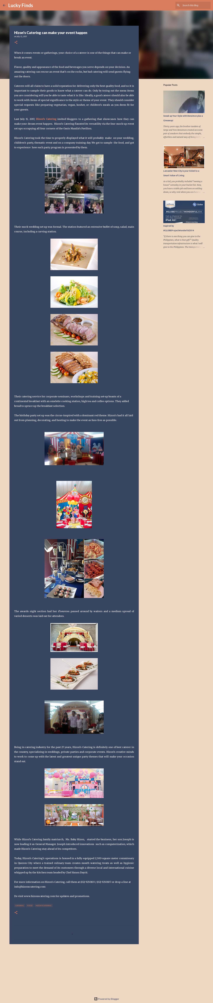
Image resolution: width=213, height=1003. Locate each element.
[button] (16, 42)
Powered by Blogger (106, 998)
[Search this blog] (195, 5)
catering (19, 905)
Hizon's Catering (43, 905)
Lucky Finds (20, 5)
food (29, 905)
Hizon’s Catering (46, 119)
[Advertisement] (74, 969)
